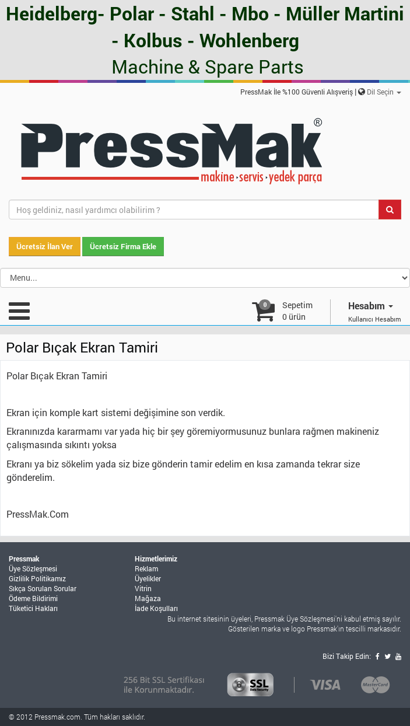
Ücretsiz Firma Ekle (123, 246)
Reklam (146, 568)
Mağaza (148, 598)
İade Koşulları (156, 608)
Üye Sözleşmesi (33, 568)
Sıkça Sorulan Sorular (42, 588)
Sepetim (297, 310)
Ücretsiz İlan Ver (44, 246)
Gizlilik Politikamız (37, 578)
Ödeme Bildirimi (33, 598)
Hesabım (370, 305)
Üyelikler (148, 578)
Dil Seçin (384, 91)
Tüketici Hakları (33, 608)
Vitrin (143, 588)
